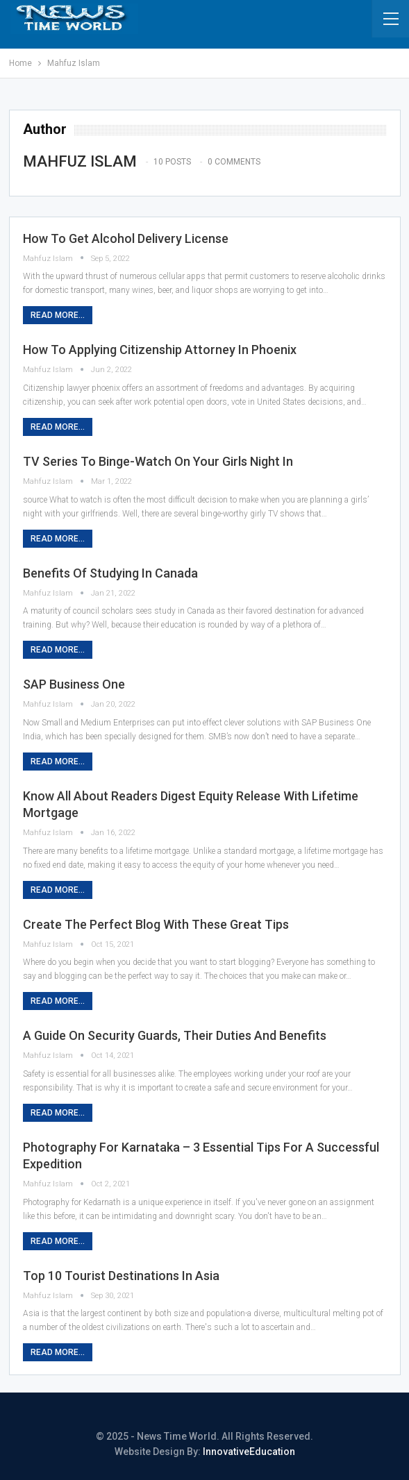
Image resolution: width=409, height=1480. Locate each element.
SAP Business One (74, 684)
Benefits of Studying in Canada (110, 573)
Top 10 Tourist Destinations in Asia (121, 1275)
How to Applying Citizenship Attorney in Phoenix (160, 349)
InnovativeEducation (249, 1451)
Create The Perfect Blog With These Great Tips (156, 924)
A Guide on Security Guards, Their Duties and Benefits (174, 1035)
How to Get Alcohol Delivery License (125, 238)
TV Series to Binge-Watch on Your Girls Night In (158, 461)
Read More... (58, 315)
